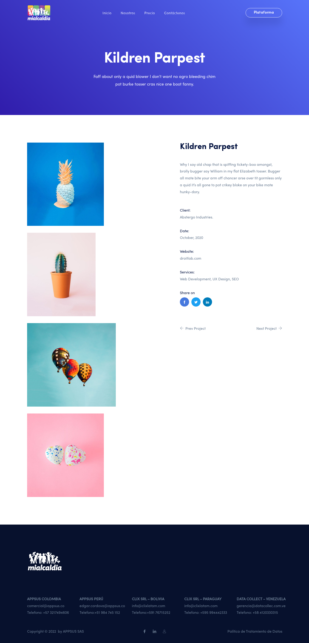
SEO (235, 278)
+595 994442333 (213, 612)
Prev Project (193, 328)
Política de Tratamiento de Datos (254, 631)
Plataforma (264, 12)
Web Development (195, 278)
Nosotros (128, 12)
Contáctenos (174, 12)
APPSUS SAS (73, 631)
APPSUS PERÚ (91, 598)
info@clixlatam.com (148, 605)
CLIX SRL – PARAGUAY (202, 598)
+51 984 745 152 (107, 612)
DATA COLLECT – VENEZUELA (261, 598)
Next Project (269, 328)
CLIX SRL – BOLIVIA (148, 598)
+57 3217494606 (56, 612)
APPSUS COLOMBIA (44, 598)
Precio (149, 12)
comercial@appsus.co (45, 605)
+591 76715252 (158, 612)
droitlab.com (190, 258)
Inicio (106, 12)
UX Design (221, 278)
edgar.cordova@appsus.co (102, 605)
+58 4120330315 (265, 612)
